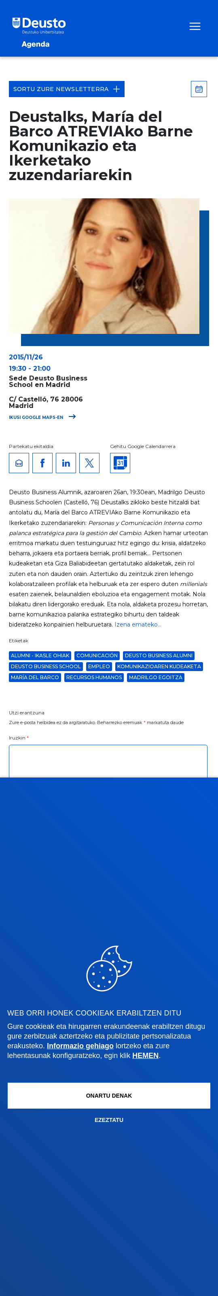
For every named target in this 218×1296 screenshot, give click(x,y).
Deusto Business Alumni (159, 655)
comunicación (97, 655)
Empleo (99, 666)
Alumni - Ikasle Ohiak (40, 655)
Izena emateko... (137, 624)
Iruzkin (19, 738)
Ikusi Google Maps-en (42, 417)
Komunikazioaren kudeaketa (159, 666)
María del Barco (35, 677)
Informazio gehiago (80, 1046)
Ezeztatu (109, 1120)
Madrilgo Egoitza (155, 677)
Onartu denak (109, 1095)
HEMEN (145, 1056)
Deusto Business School (46, 666)
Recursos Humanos (94, 677)
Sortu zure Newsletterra (67, 89)
